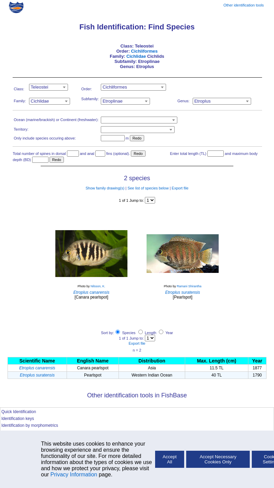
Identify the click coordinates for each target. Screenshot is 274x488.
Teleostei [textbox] (39, 87)
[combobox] (48, 87)
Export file (180, 188)
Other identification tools (243, 5)
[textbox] (139, 120)
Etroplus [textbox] (202, 101)
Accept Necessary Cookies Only (218, 459)
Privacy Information (74, 474)
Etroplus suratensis (37, 375)
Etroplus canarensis (37, 368)
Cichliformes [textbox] (114, 87)
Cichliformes (144, 51)
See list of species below (147, 188)
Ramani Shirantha (189, 286)
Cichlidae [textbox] (40, 101)
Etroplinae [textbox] (112, 101)
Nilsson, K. (98, 286)
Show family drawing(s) (104, 188)
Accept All (170, 459)
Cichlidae (136, 56)
